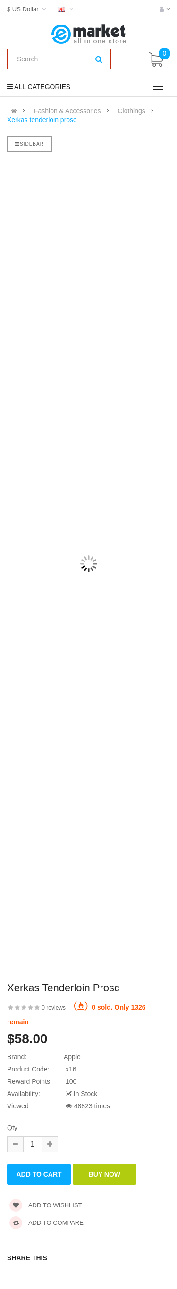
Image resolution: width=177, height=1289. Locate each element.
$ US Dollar (27, 9)
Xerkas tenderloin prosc (41, 120)
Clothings (131, 111)
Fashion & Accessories (67, 111)
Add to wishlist (45, 1205)
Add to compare (46, 1222)
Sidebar (29, 144)
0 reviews (54, 1007)
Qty (12, 1127)
